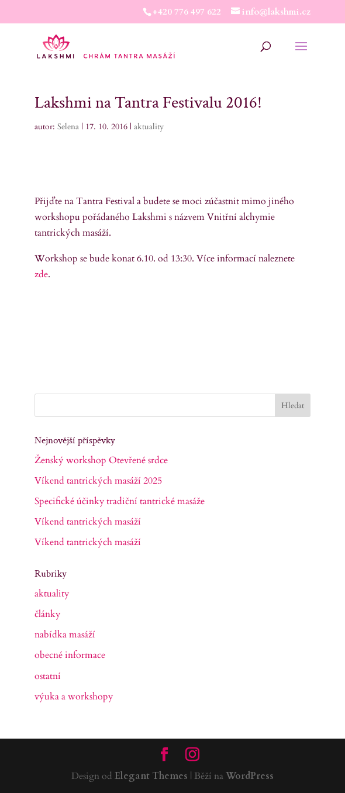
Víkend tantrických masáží (87, 521)
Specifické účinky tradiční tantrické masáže (119, 501)
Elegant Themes (151, 776)
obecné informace (69, 655)
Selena (68, 126)
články (47, 614)
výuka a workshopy (73, 696)
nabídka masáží (64, 634)
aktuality (149, 126)
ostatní (47, 676)
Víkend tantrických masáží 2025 (98, 480)
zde (41, 274)
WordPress (250, 776)
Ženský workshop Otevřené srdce (101, 460)
